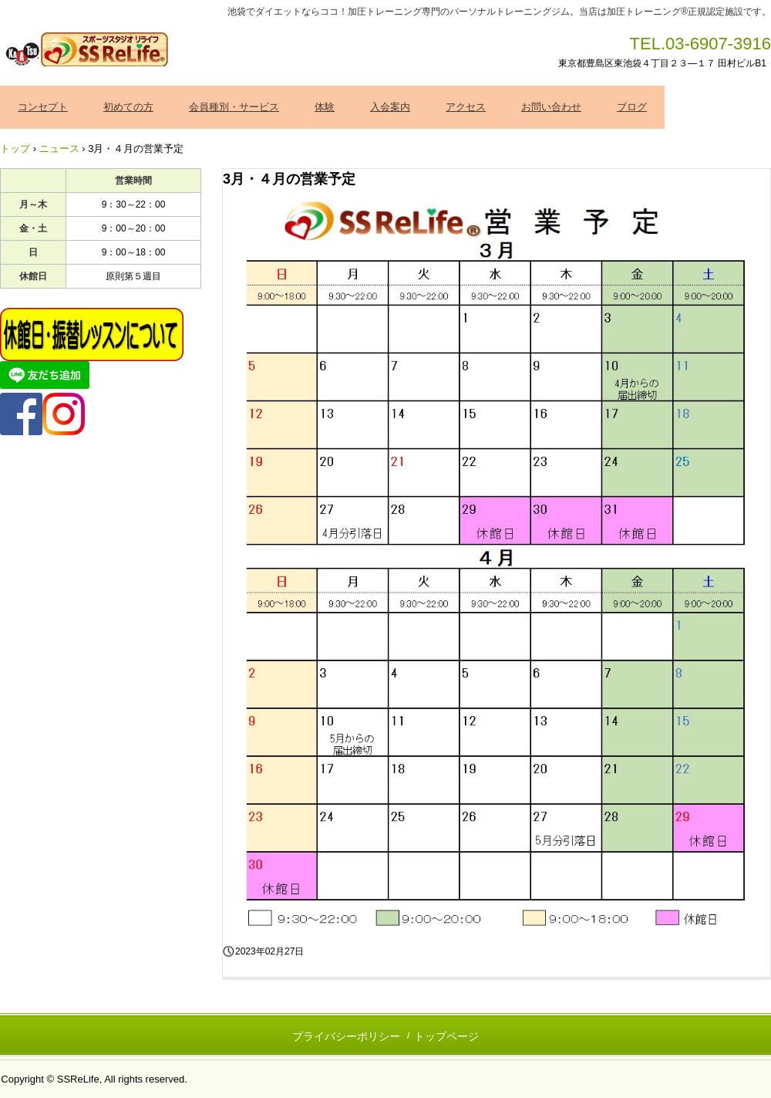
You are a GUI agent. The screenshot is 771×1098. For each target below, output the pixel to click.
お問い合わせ (551, 107)
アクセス (466, 107)
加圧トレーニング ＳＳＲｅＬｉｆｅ (88, 50)
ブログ (632, 107)
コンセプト (43, 107)
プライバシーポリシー (346, 1036)
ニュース (59, 148)
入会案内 (390, 107)
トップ (15, 148)
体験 (325, 107)
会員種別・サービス (234, 107)
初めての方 (128, 107)
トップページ (446, 1036)
